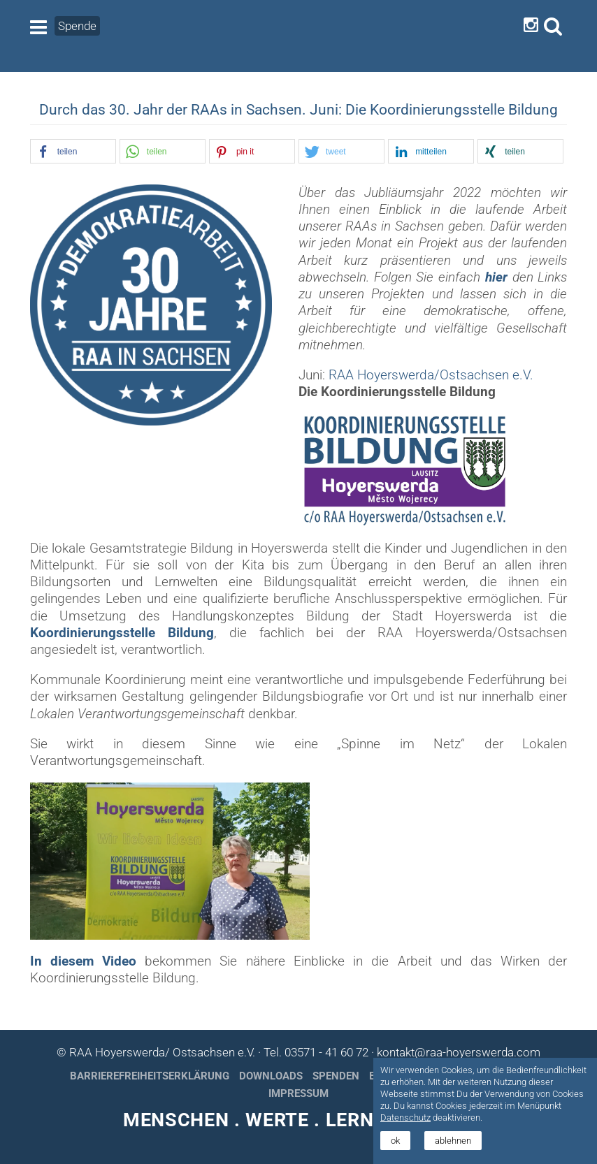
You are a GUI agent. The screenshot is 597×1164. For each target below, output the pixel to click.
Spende (77, 26)
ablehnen (453, 1140)
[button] (73, 152)
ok (395, 1140)
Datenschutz (405, 1117)
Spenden (335, 1076)
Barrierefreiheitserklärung (149, 1076)
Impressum (298, 1093)
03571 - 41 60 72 (326, 1052)
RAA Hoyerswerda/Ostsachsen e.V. (431, 375)
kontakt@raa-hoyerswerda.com (458, 1052)
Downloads (271, 1076)
